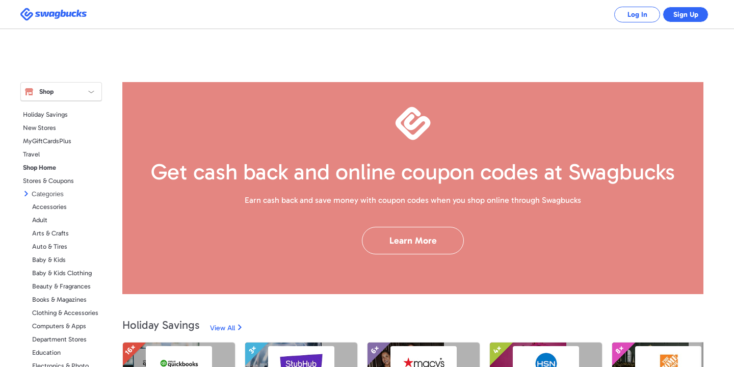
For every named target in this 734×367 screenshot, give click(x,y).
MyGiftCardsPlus (47, 141)
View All (222, 328)
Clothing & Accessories (65, 313)
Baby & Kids (49, 260)
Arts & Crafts (50, 233)
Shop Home (39, 167)
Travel (31, 154)
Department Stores (59, 339)
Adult (39, 220)
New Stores (39, 128)
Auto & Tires (49, 246)
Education (46, 352)
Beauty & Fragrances (61, 286)
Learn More (413, 240)
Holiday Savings (45, 114)
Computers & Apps (59, 326)
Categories (48, 194)
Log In (630, 14)
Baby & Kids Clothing (62, 273)
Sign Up (683, 14)
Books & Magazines (59, 299)
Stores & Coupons (48, 181)
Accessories (49, 207)
